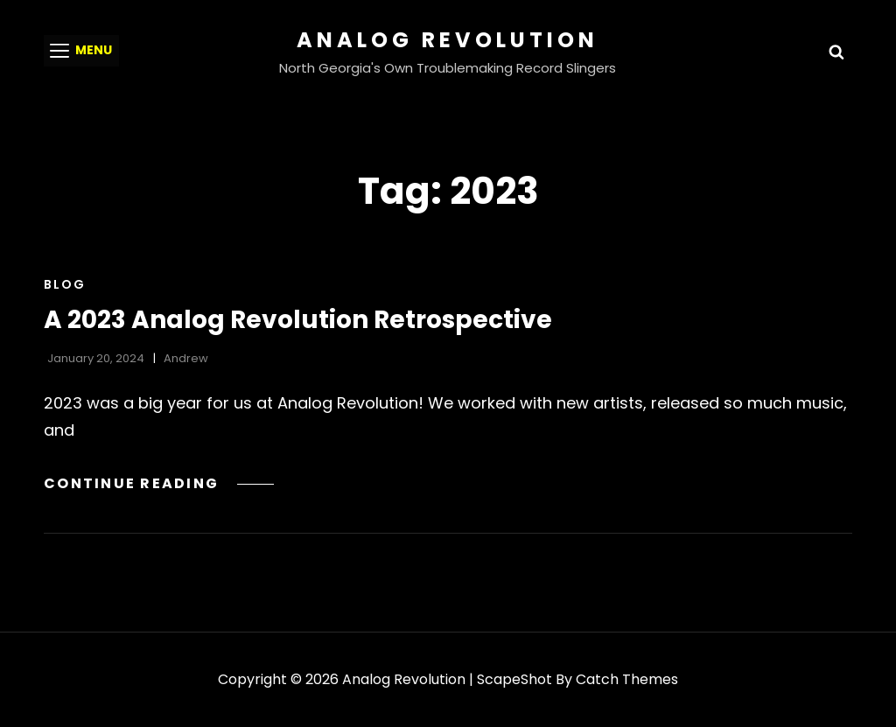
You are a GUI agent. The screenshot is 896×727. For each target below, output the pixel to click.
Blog (65, 284)
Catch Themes (627, 679)
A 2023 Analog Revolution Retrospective (298, 320)
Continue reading (159, 483)
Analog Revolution (447, 39)
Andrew (186, 358)
